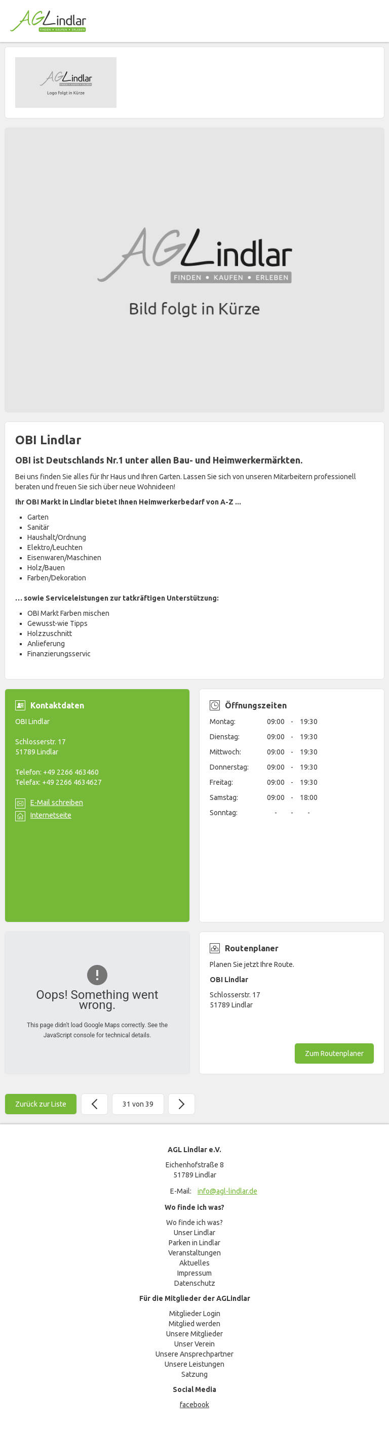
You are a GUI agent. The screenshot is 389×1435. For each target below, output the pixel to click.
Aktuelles (194, 1263)
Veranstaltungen (194, 1253)
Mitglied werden (194, 1324)
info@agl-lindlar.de (227, 1191)
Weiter (181, 1104)
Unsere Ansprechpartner (194, 1354)
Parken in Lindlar (194, 1243)
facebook (194, 1405)
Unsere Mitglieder (194, 1334)
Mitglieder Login (194, 1314)
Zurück (94, 1104)
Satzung (194, 1374)
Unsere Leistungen (194, 1364)
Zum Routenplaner (334, 1053)
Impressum (194, 1273)
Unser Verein (194, 1344)
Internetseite (50, 815)
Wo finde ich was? (194, 1222)
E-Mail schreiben (56, 802)
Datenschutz (194, 1283)
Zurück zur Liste (40, 1104)
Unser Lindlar (194, 1233)
